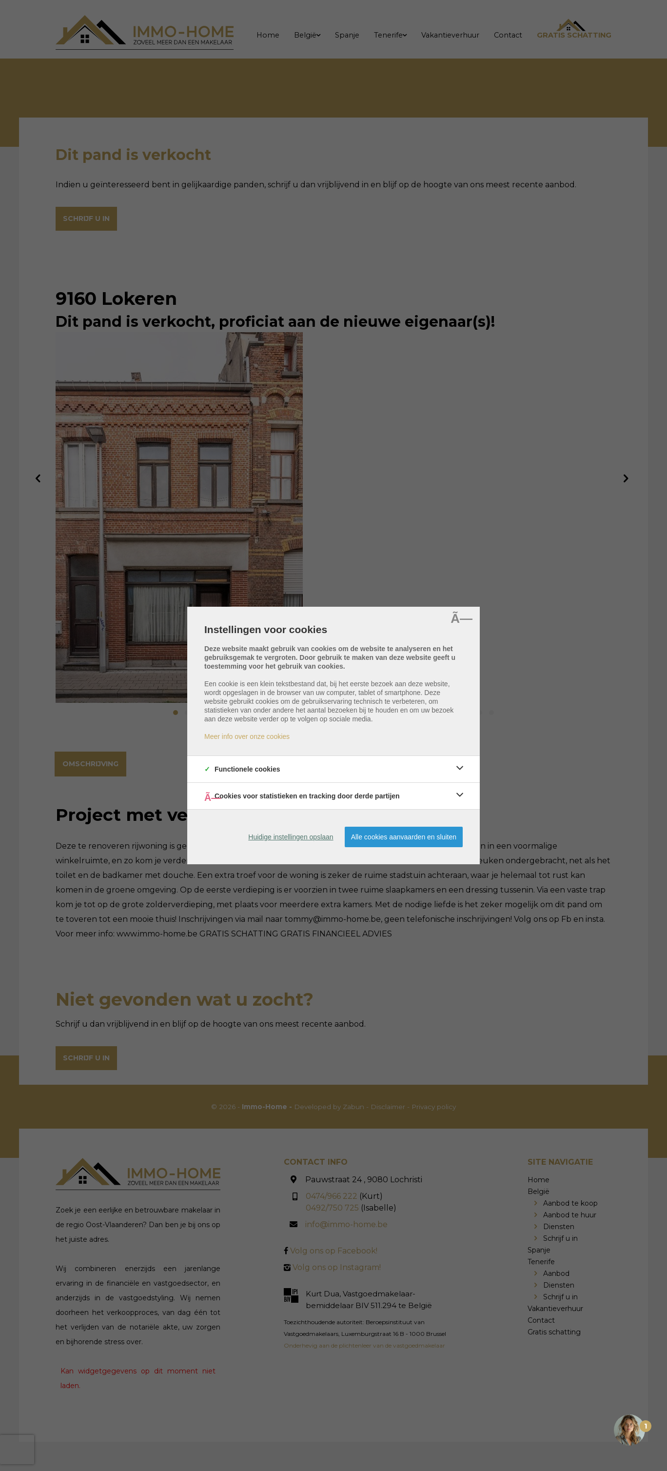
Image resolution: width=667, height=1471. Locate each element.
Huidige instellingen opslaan (290, 837)
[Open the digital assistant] (629, 1431)
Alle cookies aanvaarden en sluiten (403, 837)
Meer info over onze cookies (247, 736)
